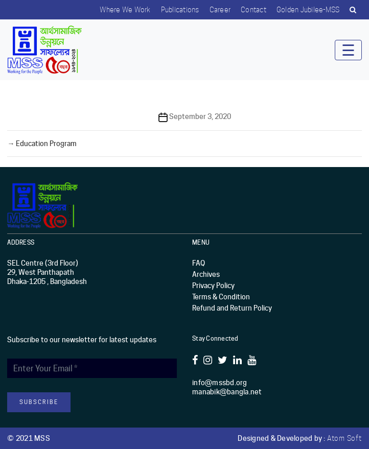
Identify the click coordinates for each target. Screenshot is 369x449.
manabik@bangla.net (227, 392)
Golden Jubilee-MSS (308, 10)
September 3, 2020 (200, 116)
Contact (253, 10)
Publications (180, 10)
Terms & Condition (221, 297)
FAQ (198, 263)
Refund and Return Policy (232, 308)
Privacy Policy (213, 285)
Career (220, 10)
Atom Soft (344, 438)
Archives (206, 274)
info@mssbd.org (219, 383)
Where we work (125, 10)
